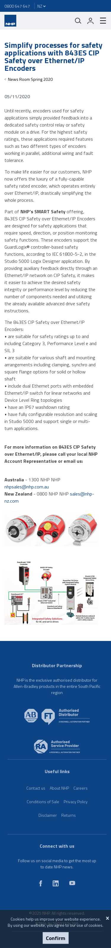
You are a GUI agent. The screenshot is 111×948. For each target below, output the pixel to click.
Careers (80, 788)
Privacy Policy (76, 801)
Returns (68, 815)
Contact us (35, 788)
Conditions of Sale (43, 801)
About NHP (59, 788)
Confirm (55, 938)
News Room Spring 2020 (30, 79)
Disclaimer (47, 815)
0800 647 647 (17, 6)
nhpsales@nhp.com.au (26, 486)
